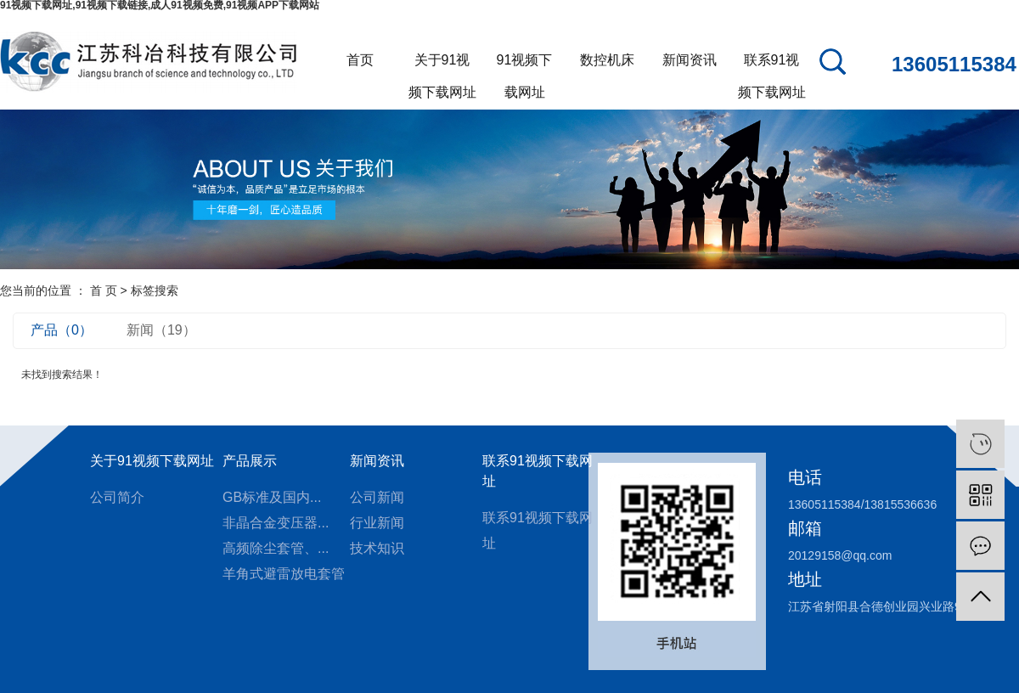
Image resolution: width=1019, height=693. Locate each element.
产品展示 (249, 461)
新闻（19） (161, 330)
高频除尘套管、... (275, 548)
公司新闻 (377, 497)
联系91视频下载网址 (772, 64)
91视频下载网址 (525, 64)
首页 (360, 60)
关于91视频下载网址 (442, 64)
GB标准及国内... (271, 497)
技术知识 (377, 548)
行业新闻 (377, 523)
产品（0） (62, 330)
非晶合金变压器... (275, 523)
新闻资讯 (689, 60)
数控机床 (607, 60)
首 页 (103, 290)
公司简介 (117, 497)
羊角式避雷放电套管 (283, 573)
